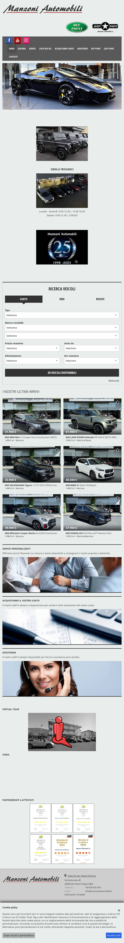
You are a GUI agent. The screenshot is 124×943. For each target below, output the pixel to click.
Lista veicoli (45, 48)
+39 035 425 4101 (93, 887)
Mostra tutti (113, 380)
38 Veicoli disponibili (62, 372)
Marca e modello (14, 322)
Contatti (13, 56)
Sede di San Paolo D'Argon (82, 875)
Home (12, 48)
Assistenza (82, 48)
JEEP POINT (109, 48)
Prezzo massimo (14, 343)
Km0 (61, 299)
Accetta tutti (113, 935)
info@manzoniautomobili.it (98, 891)
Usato (23, 299)
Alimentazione (13, 355)
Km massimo (71, 355)
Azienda (22, 48)
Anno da (69, 343)
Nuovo (100, 299)
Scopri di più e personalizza (19, 935)
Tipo (7, 310)
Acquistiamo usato (64, 48)
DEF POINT (96, 48)
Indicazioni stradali (74, 894)
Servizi (32, 48)
